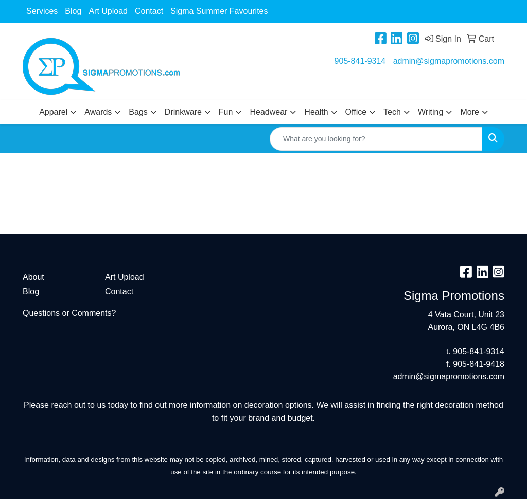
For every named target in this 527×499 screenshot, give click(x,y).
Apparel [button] (53, 112)
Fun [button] (226, 112)
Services (42, 11)
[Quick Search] (376, 139)
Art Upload (108, 11)
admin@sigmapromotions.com (448, 61)
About (33, 277)
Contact (149, 11)
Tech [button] (392, 112)
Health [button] (316, 112)
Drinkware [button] (183, 112)
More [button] (469, 112)
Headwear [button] (268, 112)
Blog (73, 11)
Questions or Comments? (69, 313)
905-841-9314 (360, 61)
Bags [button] (138, 112)
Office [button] (356, 112)
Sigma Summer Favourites (219, 11)
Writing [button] (431, 112)
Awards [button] (98, 112)
